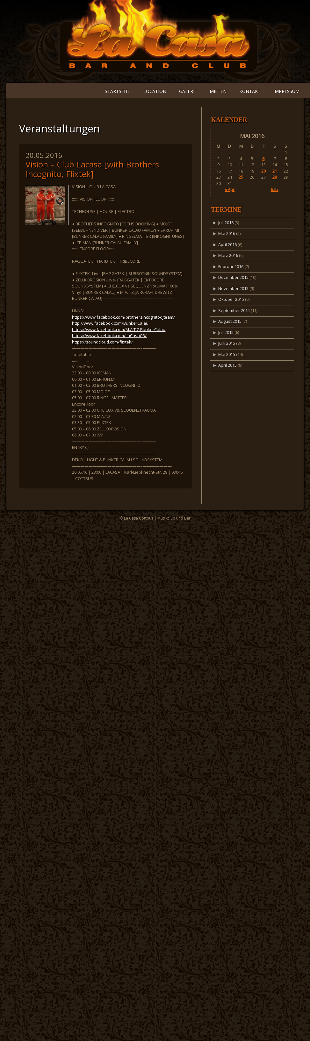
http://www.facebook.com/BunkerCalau (110, 323)
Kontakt (250, 91)
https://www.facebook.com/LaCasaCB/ (109, 335)
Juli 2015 (226, 332)
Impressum (286, 91)
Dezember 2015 (233, 277)
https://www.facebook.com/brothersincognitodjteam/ (123, 317)
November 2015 (233, 288)
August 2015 (230, 321)
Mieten (218, 91)
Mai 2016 (226, 233)
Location (154, 91)
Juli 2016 (226, 222)
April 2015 (227, 365)
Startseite (118, 91)
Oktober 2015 (231, 299)
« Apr (229, 189)
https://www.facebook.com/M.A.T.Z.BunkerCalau (118, 329)
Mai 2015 (226, 354)
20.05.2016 (43, 155)
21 (274, 171)
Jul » (274, 189)
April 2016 (227, 244)
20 (263, 171)
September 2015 (234, 310)
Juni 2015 (226, 343)
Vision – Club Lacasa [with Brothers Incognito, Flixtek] (92, 169)
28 (274, 177)
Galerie (188, 91)
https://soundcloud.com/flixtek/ (102, 342)
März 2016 (228, 255)
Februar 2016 (230, 266)
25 (241, 177)
